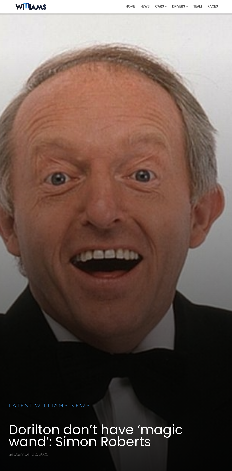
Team (197, 6)
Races (212, 6)
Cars (161, 6)
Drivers (180, 6)
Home (130, 6)
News (145, 6)
